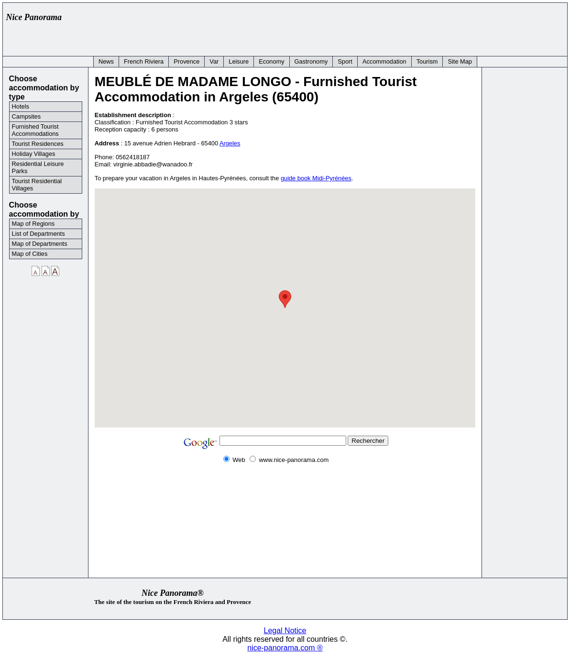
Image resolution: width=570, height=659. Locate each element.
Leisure (239, 61)
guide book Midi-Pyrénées (316, 178)
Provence (186, 61)
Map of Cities (30, 253)
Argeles (229, 143)
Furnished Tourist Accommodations (35, 130)
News (106, 61)
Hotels (20, 106)
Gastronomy (311, 61)
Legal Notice (285, 630)
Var (214, 61)
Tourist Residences (38, 143)
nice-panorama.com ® (285, 648)
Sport (345, 61)
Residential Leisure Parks (38, 167)
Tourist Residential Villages (37, 184)
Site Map (460, 61)
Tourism (427, 61)
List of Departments (38, 233)
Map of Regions (33, 223)
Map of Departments (39, 243)
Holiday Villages (33, 153)
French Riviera (144, 61)
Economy (271, 61)
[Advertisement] (389, 27)
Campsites (26, 116)
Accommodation (384, 61)
